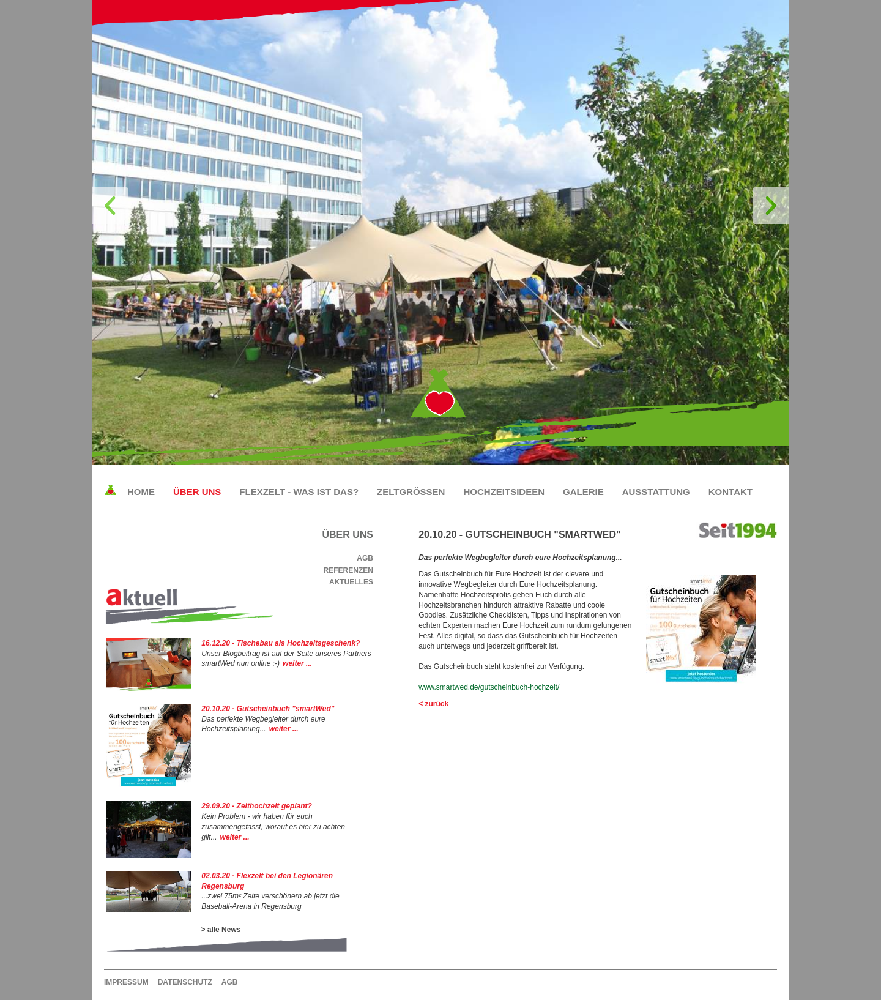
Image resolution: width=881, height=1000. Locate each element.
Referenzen (348, 570)
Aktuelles (351, 582)
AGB (365, 558)
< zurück (433, 704)
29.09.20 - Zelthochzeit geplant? (256, 806)
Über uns (197, 492)
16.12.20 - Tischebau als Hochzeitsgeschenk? (280, 643)
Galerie (583, 492)
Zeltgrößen (411, 492)
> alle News (220, 929)
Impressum (126, 982)
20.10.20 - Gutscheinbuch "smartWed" (267, 708)
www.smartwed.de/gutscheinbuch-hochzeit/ (488, 687)
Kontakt (730, 492)
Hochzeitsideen (504, 492)
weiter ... (297, 663)
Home (141, 492)
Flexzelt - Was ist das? (299, 492)
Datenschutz (185, 982)
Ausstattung (656, 492)
